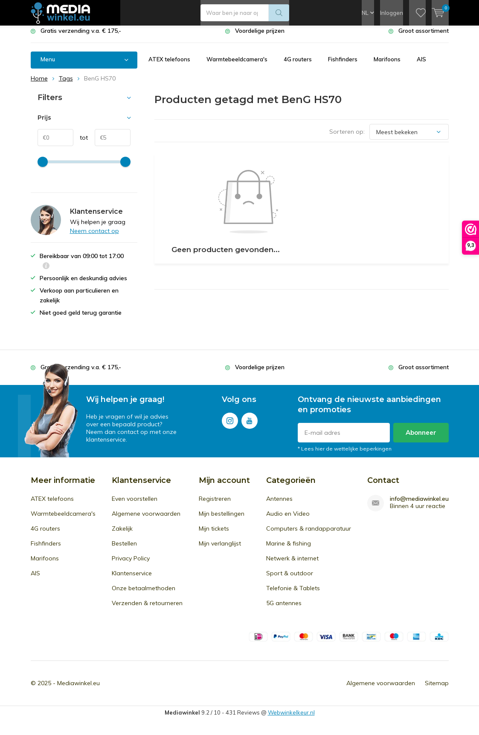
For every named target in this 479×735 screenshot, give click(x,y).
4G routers (298, 65)
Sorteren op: (347, 138)
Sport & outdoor (289, 579)
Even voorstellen (134, 505)
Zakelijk (122, 535)
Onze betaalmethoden (143, 594)
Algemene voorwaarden (146, 520)
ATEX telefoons (169, 65)
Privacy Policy (131, 564)
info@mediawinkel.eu (419, 505)
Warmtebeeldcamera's (236, 65)
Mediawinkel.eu (78, 689)
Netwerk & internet (292, 564)
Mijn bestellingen (221, 520)
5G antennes (284, 609)
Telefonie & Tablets (293, 594)
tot (80, 144)
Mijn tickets (214, 535)
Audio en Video (288, 520)
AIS (421, 65)
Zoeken (279, 12)
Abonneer (421, 439)
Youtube (249, 425)
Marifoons (387, 65)
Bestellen (124, 550)
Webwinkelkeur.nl (291, 718)
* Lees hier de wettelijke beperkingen (345, 455)
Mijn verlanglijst (220, 550)
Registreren (215, 505)
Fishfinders (342, 65)
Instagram (230, 425)
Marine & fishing (288, 550)
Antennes (279, 505)
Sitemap (437, 689)
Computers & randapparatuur (308, 535)
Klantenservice (132, 579)
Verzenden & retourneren (147, 609)
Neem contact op (94, 237)
